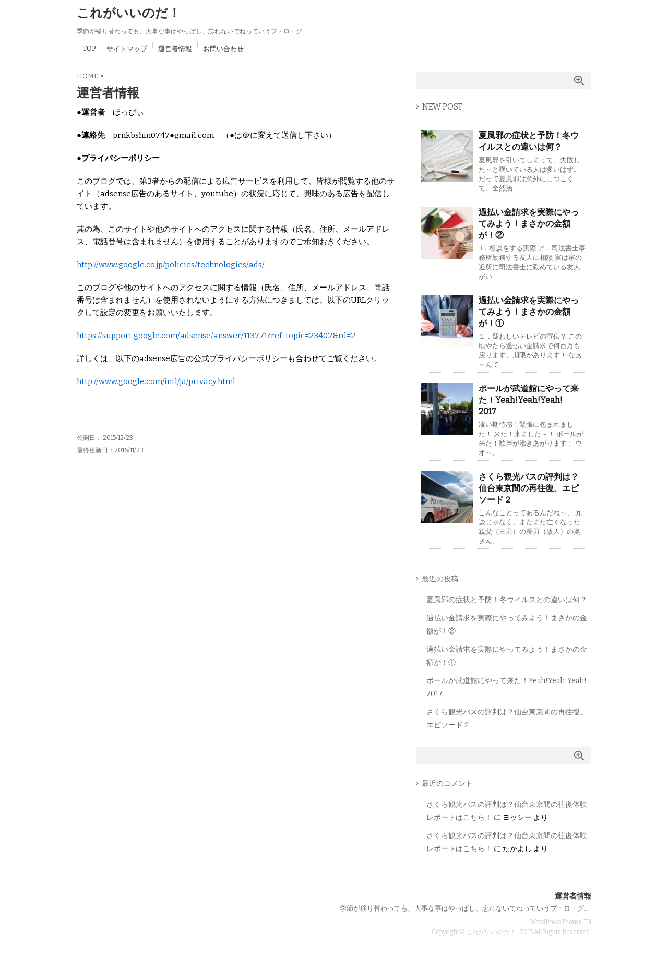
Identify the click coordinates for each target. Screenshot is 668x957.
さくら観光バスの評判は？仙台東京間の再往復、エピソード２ (529, 488)
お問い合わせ (223, 49)
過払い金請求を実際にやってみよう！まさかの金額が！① (529, 311)
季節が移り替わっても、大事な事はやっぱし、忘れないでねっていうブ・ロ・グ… (464, 908)
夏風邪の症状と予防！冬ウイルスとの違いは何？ (529, 141)
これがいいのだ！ (129, 13)
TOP (89, 48)
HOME (87, 76)
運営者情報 (175, 49)
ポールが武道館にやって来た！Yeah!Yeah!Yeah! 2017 (529, 400)
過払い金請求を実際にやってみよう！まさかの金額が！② (529, 223)
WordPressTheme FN (560, 922)
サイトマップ (126, 49)
